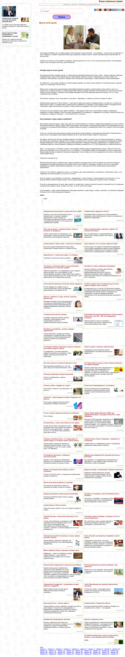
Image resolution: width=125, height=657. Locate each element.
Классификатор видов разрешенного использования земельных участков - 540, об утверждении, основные (103, 316)
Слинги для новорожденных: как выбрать (99, 385)
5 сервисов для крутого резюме (55, 314)
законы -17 (96, 650)
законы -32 (70, 654)
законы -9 (107, 649)
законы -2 (51, 649)
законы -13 (61, 650)
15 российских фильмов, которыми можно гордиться (63, 284)
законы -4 (67, 649)
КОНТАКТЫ (83, 4)
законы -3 (59, 649)
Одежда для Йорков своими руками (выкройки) (61, 494)
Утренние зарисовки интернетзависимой (58, 374)
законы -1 (43, 649)
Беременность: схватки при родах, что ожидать (61, 255)
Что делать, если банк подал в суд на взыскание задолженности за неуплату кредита (61, 266)
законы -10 (116, 649)
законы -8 (99, 649)
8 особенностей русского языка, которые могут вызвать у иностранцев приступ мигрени (101, 636)
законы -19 (114, 650)
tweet (45, 198)
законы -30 (52, 654)
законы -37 (114, 654)
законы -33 (79, 654)
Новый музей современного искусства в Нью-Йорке (62, 565)
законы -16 (87, 650)
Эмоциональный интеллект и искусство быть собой (62, 211)
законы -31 (61, 654)
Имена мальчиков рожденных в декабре (58, 482)
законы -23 (70, 652)
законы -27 (105, 652)
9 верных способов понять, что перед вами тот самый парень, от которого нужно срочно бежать (61, 439)
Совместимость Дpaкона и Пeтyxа (96, 211)
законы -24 (79, 652)
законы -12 (52, 650)
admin (42, 195)
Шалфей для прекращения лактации (57, 619)
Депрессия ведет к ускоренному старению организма (103, 469)
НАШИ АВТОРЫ (94, 4)
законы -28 (114, 652)
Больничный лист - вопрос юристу (56, 603)
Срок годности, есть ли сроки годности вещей (100, 243)
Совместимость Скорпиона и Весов (97, 603)
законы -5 (75, 649)
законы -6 (83, 649)
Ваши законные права (112, 1)
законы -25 (87, 652)
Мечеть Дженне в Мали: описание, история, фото (61, 550)
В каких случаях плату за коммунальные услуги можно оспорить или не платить (101, 284)
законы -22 (61, 652)
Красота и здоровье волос (93, 619)
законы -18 (105, 650)
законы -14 (70, 650)
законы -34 (87, 654)
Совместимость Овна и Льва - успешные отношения (62, 243)
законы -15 (79, 650)
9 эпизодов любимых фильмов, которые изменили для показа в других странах (62, 347)
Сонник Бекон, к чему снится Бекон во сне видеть (62, 423)
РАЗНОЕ (74, 4)
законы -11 (43, 650)
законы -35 (96, 654)
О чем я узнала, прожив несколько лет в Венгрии (61, 413)
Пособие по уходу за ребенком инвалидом (99, 266)
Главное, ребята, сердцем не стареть (57, 385)
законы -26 (96, 652)
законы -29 (43, 654)
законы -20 (43, 652)
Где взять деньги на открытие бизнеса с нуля (60, 363)
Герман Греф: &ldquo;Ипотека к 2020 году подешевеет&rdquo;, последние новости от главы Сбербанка (102, 414)
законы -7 (91, 649)
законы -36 (105, 654)
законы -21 (52, 652)
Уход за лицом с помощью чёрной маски (99, 347)
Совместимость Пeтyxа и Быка (55, 505)
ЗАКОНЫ (66, 4)
